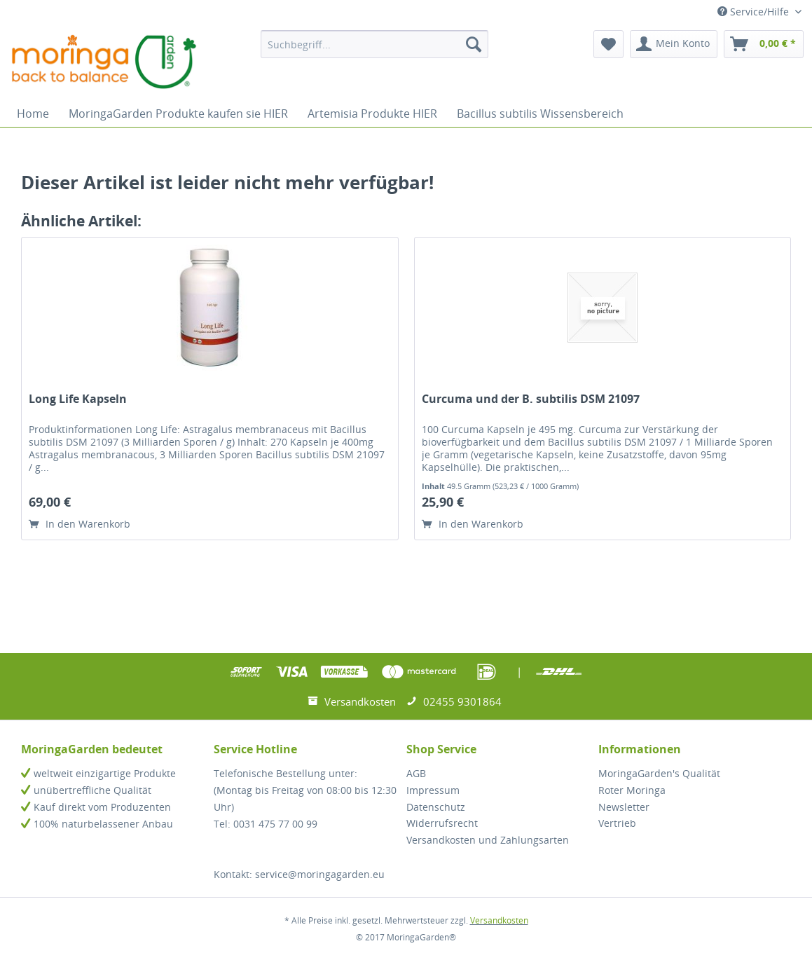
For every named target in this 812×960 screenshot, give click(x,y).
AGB (416, 773)
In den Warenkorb (79, 523)
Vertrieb (617, 823)
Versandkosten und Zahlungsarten (487, 839)
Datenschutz (435, 807)
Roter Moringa (632, 790)
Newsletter (623, 807)
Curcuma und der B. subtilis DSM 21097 (531, 399)
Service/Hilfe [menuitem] (754, 11)
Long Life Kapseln (78, 399)
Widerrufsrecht (442, 823)
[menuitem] (374, 44)
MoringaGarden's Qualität (659, 773)
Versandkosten (499, 920)
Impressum (433, 790)
